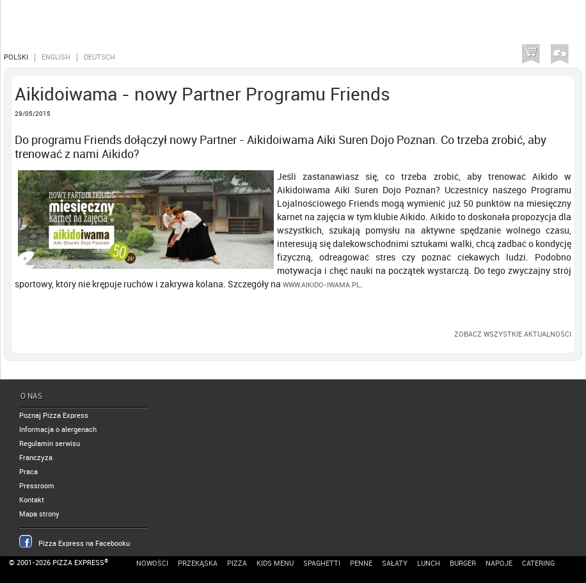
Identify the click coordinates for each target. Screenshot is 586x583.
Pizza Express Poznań (70, 27)
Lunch (428, 563)
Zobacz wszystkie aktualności (512, 334)
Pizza (237, 563)
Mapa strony (39, 514)
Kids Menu (275, 563)
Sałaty (395, 563)
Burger (463, 563)
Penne (361, 563)
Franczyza (35, 458)
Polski (16, 57)
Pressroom (36, 486)
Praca (28, 472)
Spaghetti (321, 563)
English (56, 57)
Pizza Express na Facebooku (84, 543)
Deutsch (99, 57)
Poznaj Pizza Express (53, 415)
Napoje (499, 563)
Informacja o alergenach (58, 430)
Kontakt (31, 500)
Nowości (152, 563)
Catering (538, 563)
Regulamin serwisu (49, 444)
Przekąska (198, 563)
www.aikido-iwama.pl (321, 285)
